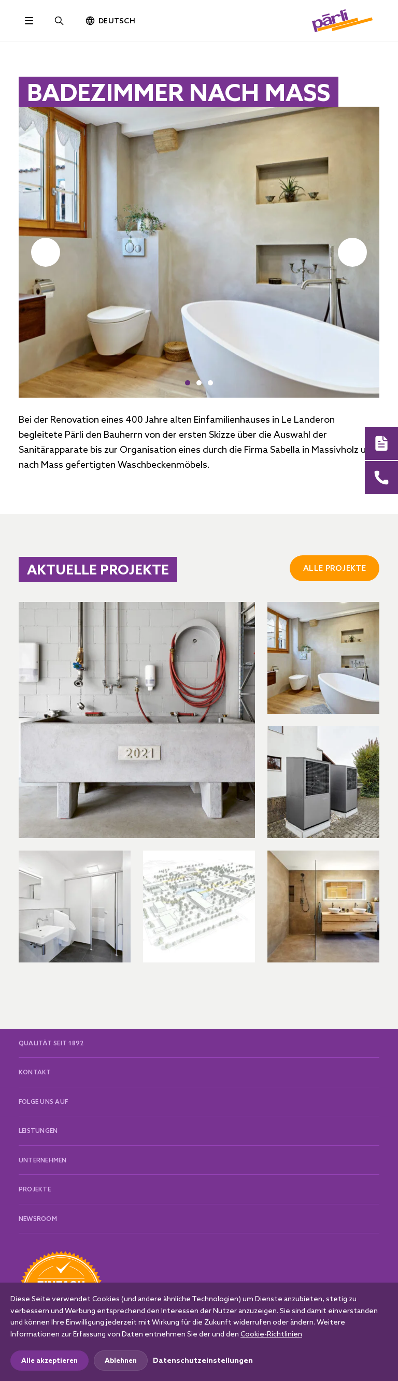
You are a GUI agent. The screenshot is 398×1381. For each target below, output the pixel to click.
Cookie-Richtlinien (271, 1334)
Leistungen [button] (38, 1130)
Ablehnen (121, 1360)
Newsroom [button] (38, 1218)
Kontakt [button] (35, 1072)
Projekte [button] (35, 1189)
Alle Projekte (334, 568)
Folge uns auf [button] (43, 1101)
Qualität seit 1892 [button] (51, 1043)
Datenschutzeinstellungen (203, 1360)
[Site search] (59, 21)
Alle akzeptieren (49, 1360)
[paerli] (342, 20)
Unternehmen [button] (43, 1160)
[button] (187, 382)
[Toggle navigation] (29, 20)
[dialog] (199, 1332)
